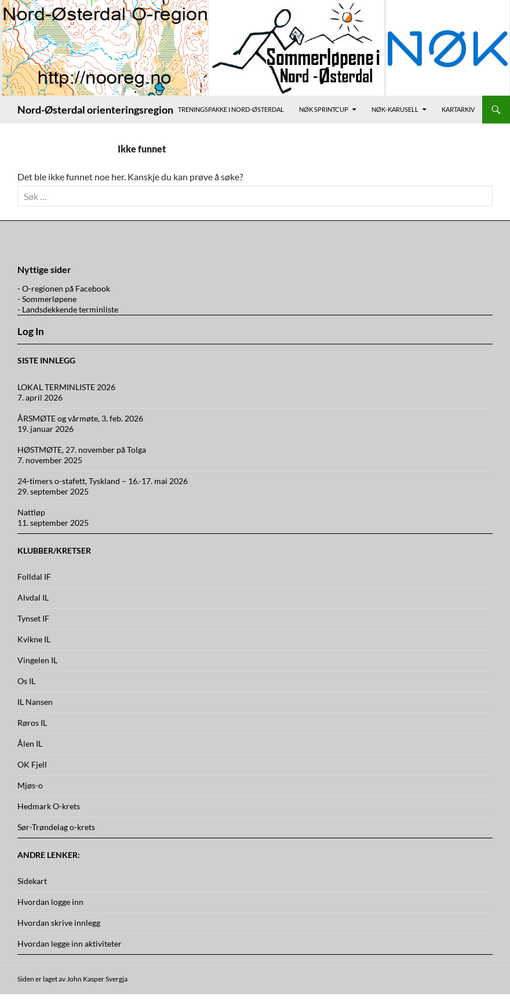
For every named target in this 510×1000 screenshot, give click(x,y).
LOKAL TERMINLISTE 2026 (66, 387)
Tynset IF (33, 618)
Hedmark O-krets (48, 806)
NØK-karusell (394, 109)
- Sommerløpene (46, 299)
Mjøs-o (30, 785)
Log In (30, 331)
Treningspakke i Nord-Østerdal (231, 109)
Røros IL (32, 723)
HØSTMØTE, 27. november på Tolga (81, 449)
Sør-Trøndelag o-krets (56, 827)
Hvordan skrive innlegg (58, 923)
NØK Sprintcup (323, 109)
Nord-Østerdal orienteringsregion (95, 109)
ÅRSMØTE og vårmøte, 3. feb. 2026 (80, 418)
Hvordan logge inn (50, 902)
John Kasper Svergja (97, 978)
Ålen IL (29, 743)
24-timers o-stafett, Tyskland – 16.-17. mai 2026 (102, 481)
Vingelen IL (37, 660)
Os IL (26, 681)
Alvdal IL (33, 597)
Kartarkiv (458, 109)
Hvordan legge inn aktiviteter (69, 943)
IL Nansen (35, 702)
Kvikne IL (33, 639)
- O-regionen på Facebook (63, 288)
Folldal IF (34, 576)
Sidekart (32, 881)
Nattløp (31, 512)
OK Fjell (32, 764)
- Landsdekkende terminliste (67, 309)
